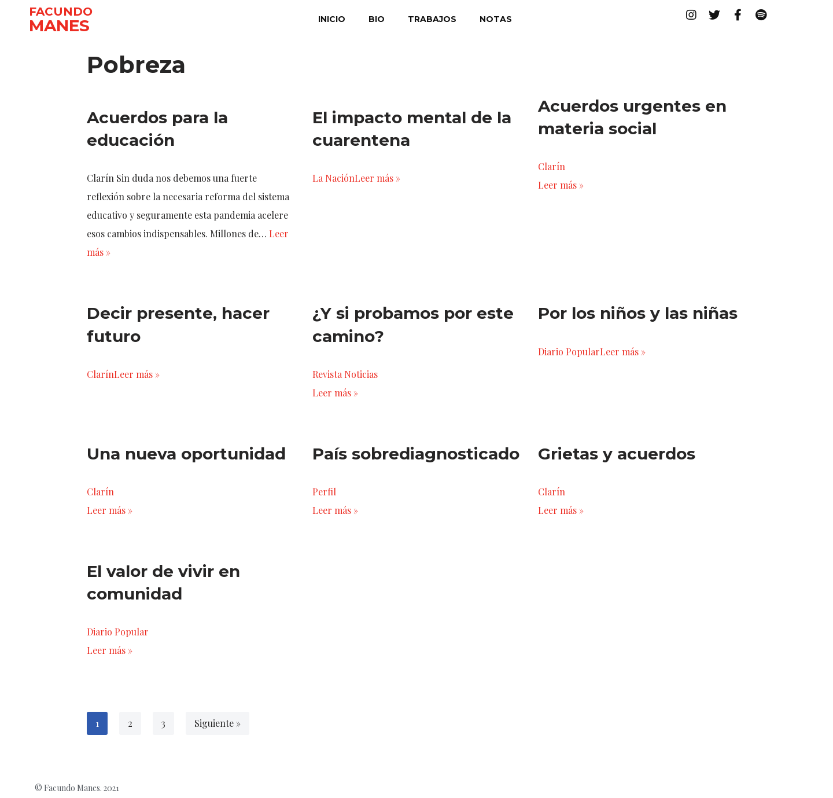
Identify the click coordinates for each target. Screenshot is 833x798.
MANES (59, 25)
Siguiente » (217, 723)
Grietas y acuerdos (616, 454)
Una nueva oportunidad (186, 454)
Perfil (324, 492)
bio (376, 19)
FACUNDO (61, 12)
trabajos (432, 19)
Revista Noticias (345, 374)
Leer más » (377, 178)
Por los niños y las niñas (638, 313)
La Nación (333, 178)
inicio (331, 19)
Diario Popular (569, 351)
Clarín (551, 166)
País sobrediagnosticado (415, 454)
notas (496, 19)
